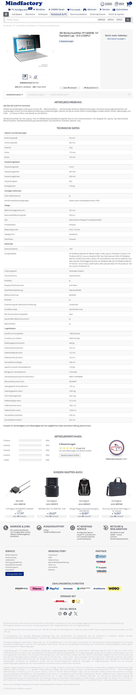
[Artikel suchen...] (65, 20)
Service (104, 9)
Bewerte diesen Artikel (70, 455)
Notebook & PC (59, 14)
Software (43, 14)
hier (78, 684)
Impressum (53, 555)
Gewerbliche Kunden (13, 565)
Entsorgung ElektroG (13, 562)
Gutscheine (120, 9)
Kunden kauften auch (58, 94)
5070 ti (119, 19)
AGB (50, 557)
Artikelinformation (13, 94)
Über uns (52, 565)
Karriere (51, 570)
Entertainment (97, 14)
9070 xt (111, 19)
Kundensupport (11, 567)
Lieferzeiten (10, 560)
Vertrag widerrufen (14, 574)
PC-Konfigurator (19, 9)
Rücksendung (10, 557)
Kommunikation (78, 14)
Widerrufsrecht (11, 555)
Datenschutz (53, 560)
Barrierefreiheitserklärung (58, 562)
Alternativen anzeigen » (116, 39)
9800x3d (101, 19)
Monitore (30, 14)
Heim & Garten (116, 14)
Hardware (17, 14)
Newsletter (9, 570)
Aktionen (89, 9)
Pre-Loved (73, 9)
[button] (6, 14)
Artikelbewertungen (36, 94)
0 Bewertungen (66, 41)
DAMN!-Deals (56, 9)
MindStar (39, 9)
